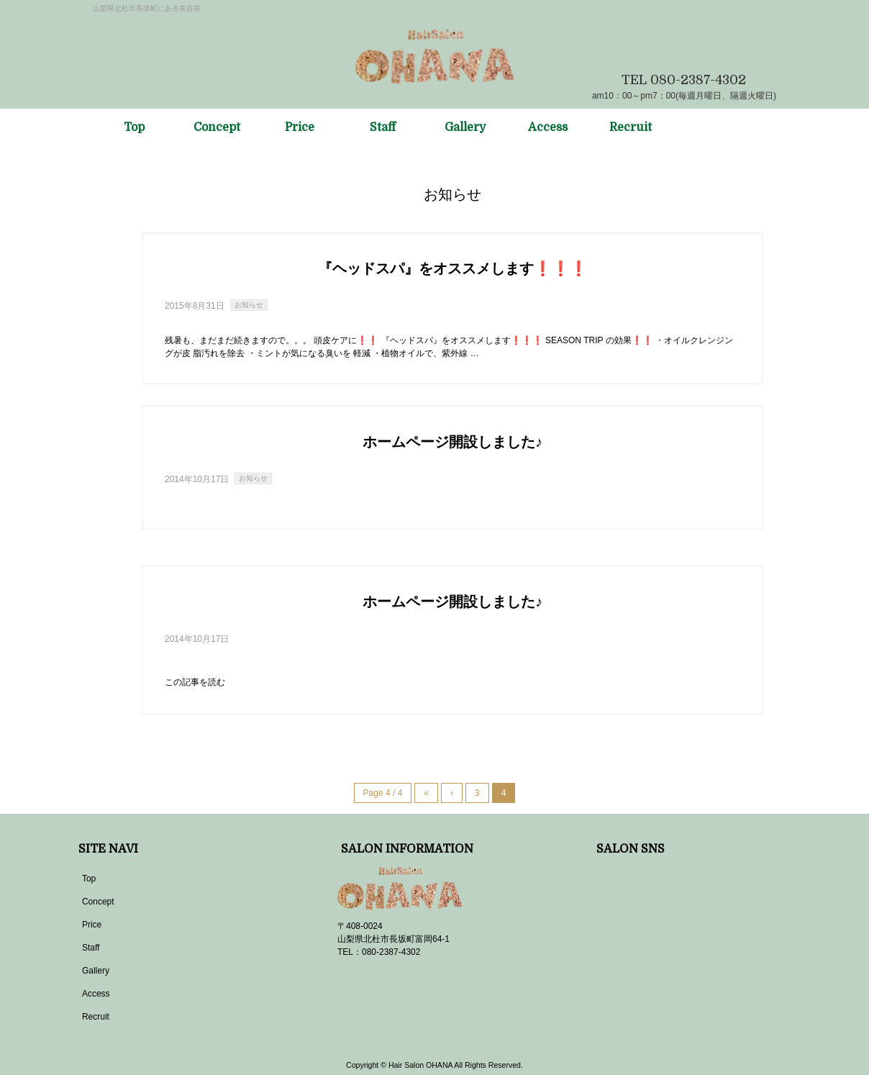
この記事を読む (195, 682)
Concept (98, 902)
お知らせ (249, 305)
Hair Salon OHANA (420, 1065)
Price (91, 925)
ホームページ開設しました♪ (452, 442)
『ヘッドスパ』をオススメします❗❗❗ (453, 268)
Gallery (95, 971)
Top (89, 879)
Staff (90, 948)
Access (96, 994)
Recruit (95, 1017)
